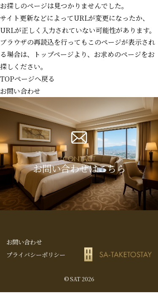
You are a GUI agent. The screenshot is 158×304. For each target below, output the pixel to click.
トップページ (54, 54)
